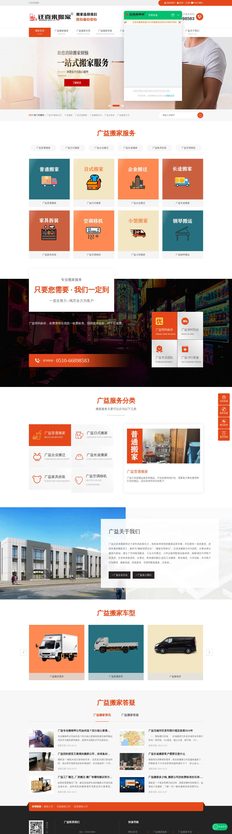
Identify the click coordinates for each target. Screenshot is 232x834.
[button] (109, 106)
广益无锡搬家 (81, 115)
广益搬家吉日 (96, 115)
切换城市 (171, 3)
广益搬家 (68, 115)
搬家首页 (40, 32)
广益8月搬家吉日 (54, 115)
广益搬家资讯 (102, 715)
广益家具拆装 (159, 148)
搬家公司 (48, 806)
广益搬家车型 (83, 32)
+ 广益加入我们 (144, 575)
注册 (188, 3)
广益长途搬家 (130, 148)
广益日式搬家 (72, 148)
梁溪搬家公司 (81, 806)
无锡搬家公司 (64, 806)
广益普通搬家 (43, 148)
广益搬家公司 (123, 115)
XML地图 (198, 3)
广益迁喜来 (109, 115)
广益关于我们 (192, 32)
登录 (181, 3)
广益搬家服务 (61, 32)
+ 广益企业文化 (120, 575)
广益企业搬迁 (102, 148)
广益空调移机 (189, 148)
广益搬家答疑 (105, 32)
